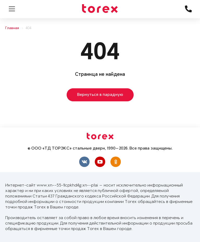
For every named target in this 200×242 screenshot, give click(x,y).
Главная (12, 28)
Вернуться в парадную (100, 94)
